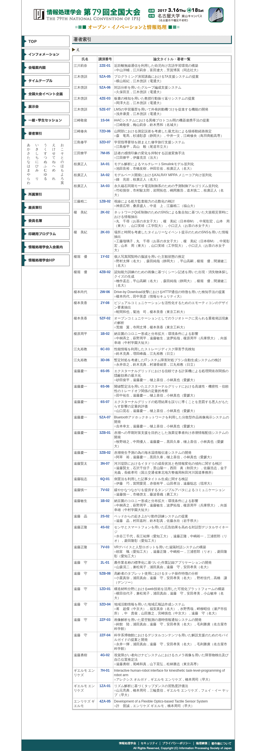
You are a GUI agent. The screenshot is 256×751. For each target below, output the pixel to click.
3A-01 (105, 164)
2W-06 (105, 292)
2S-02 (104, 516)
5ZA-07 (104, 417)
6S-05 (104, 371)
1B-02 (105, 334)
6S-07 (104, 402)
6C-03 (105, 349)
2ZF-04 (105, 635)
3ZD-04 (104, 604)
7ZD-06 (104, 131)
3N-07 (105, 464)
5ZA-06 (104, 87)
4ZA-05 (104, 701)
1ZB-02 (104, 201)
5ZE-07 (105, 109)
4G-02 (105, 655)
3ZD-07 (104, 142)
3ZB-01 (104, 433)
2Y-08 (105, 303)
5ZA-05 (104, 77)
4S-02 (104, 527)
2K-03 (105, 232)
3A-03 (105, 186)
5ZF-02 (105, 318)
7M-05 (105, 153)
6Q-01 (105, 479)
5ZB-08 (104, 573)
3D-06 (105, 360)
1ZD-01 (104, 589)
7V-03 (105, 547)
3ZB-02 (104, 453)
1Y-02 (105, 257)
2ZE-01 (105, 66)
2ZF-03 (105, 620)
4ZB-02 (104, 272)
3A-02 (105, 175)
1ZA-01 (104, 686)
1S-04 (104, 120)
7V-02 (105, 490)
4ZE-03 (105, 98)
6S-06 (104, 386)
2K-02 (105, 212)
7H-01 (105, 670)
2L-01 (105, 563)
